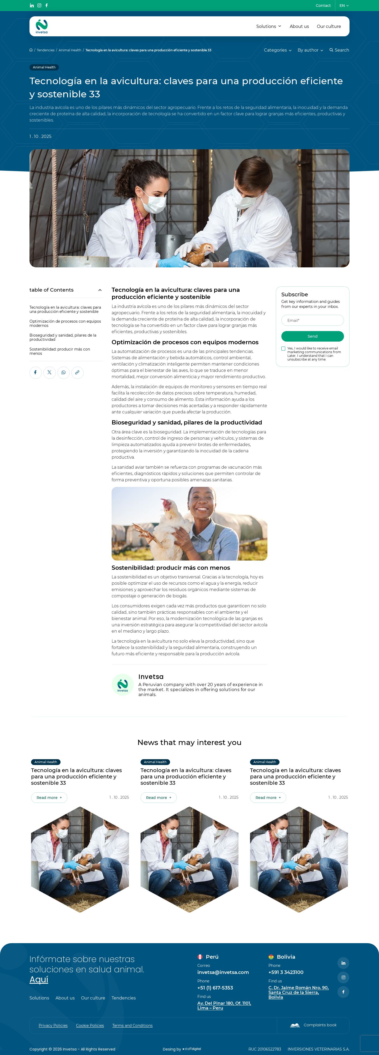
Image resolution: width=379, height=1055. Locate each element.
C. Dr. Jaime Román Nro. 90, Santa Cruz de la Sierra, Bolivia (298, 993)
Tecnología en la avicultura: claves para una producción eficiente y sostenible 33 (148, 50)
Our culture (329, 26)
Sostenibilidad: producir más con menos (59, 351)
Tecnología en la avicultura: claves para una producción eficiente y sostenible (65, 310)
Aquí (38, 979)
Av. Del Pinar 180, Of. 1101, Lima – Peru (224, 1006)
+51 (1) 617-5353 (215, 988)
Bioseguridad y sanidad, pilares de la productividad (62, 337)
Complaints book (320, 1025)
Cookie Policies (90, 1025)
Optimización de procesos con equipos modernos (65, 323)
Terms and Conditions (132, 1025)
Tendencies (45, 50)
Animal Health (70, 50)
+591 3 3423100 (285, 972)
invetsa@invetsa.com (223, 972)
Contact (323, 5)
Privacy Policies (53, 1025)
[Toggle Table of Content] (97, 290)
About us (299, 26)
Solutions (266, 26)
